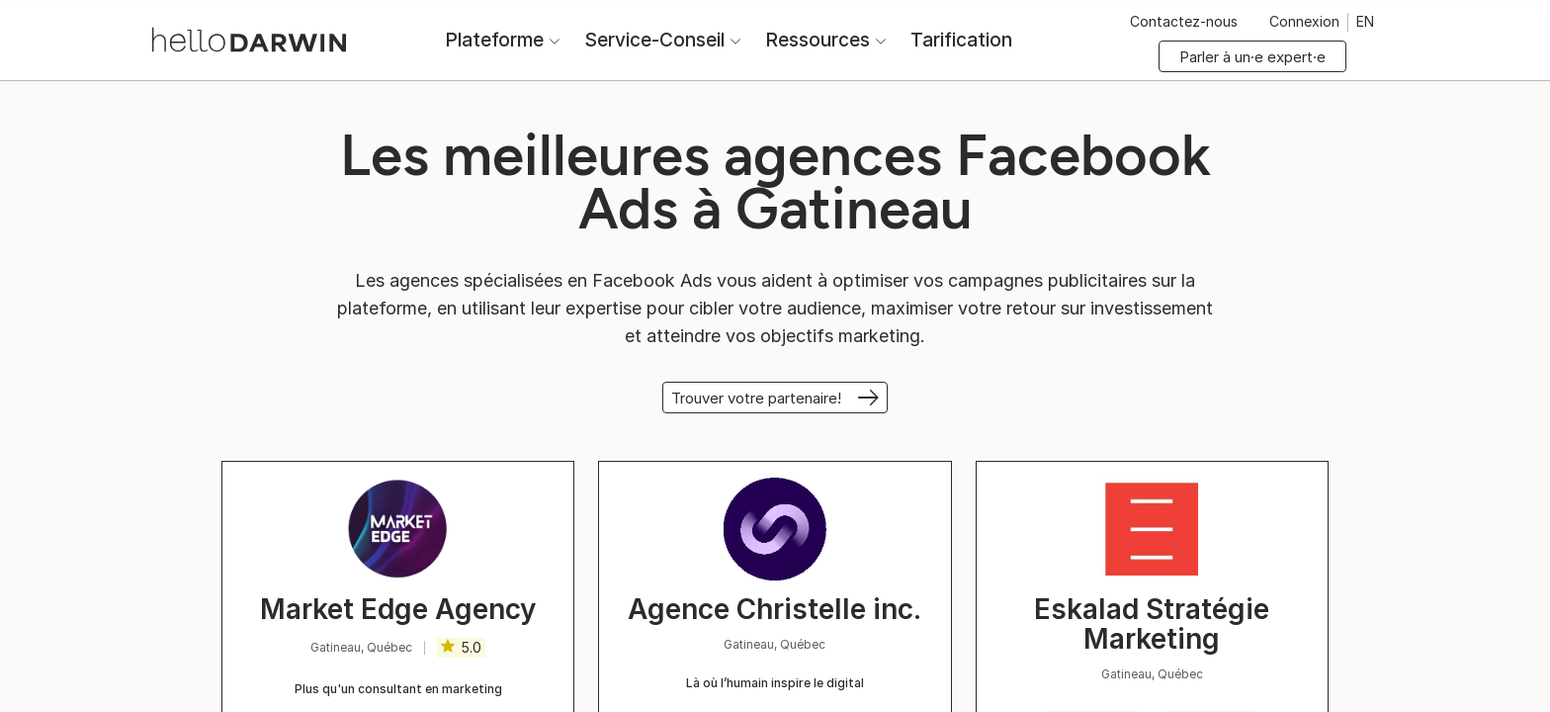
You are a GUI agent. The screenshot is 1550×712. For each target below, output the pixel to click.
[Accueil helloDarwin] (249, 38)
